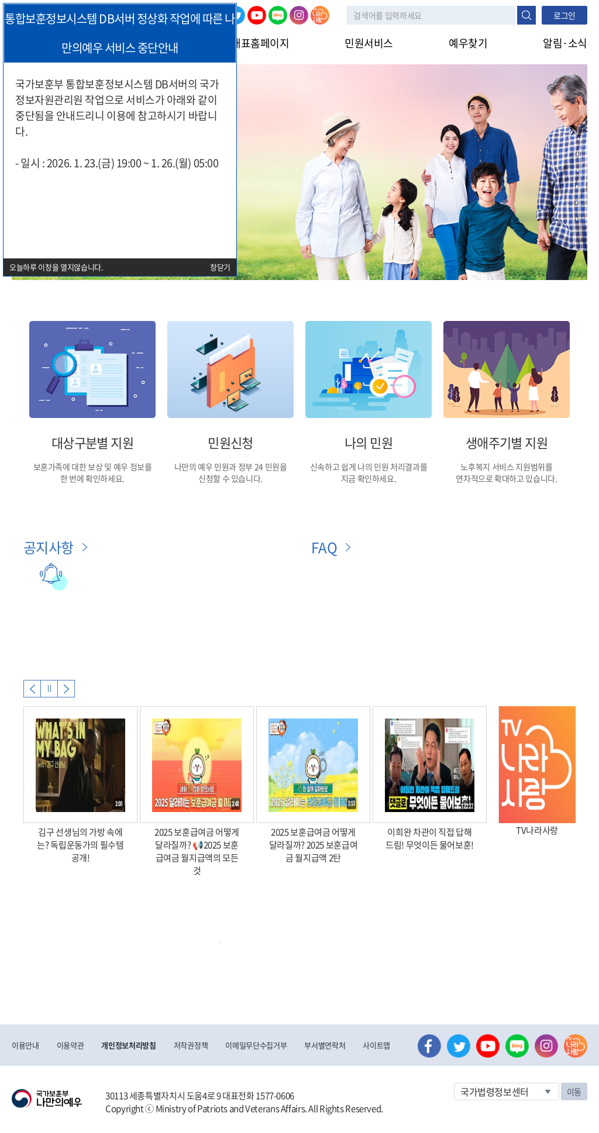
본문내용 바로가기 (0, 0)
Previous (32, 688)
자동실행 (49, 688)
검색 (526, 15)
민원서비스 (369, 43)
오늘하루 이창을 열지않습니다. (56, 266)
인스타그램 (299, 15)
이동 (574, 1091)
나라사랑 (320, 15)
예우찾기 (468, 43)
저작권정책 (191, 1045)
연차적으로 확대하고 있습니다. (506, 478)
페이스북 (429, 1046)
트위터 (458, 1046)
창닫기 (220, 266)
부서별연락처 (324, 1045)
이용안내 (25, 1045)
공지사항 (48, 547)
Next (66, 688)
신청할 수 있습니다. (230, 478)
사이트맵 (376, 1045)
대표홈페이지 (260, 43)
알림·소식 (565, 43)
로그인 (564, 15)
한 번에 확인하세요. (92, 478)
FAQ (324, 547)
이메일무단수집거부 (256, 1045)
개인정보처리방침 (128, 1045)
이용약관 (70, 1045)
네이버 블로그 (277, 15)
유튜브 (256, 15)
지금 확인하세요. (369, 478)
